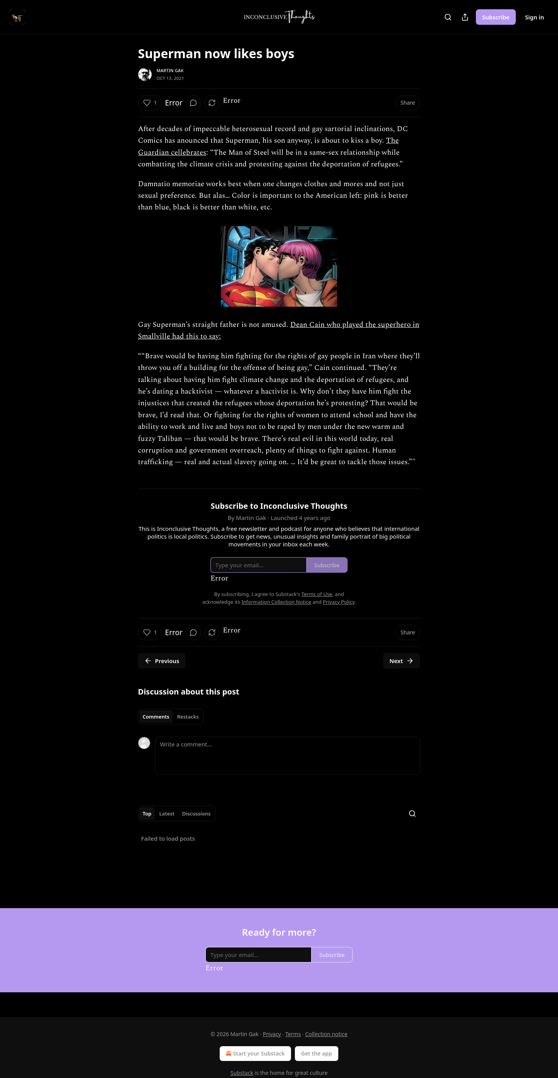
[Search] (448, 17)
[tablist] (170, 716)
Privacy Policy (339, 601)
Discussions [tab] (196, 813)
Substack (242, 1072)
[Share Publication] (465, 17)
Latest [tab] (166, 813)
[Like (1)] (150, 103)
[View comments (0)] (193, 103)
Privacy (272, 1034)
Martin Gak (170, 70)
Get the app (316, 1053)
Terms (293, 1034)
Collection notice (326, 1034)
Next (401, 661)
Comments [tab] (156, 716)
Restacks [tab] (188, 716)
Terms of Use (316, 594)
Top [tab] (147, 813)
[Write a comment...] (287, 756)
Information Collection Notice (276, 601)
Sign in (534, 17)
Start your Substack (254, 1053)
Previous (161, 661)
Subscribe (496, 17)
